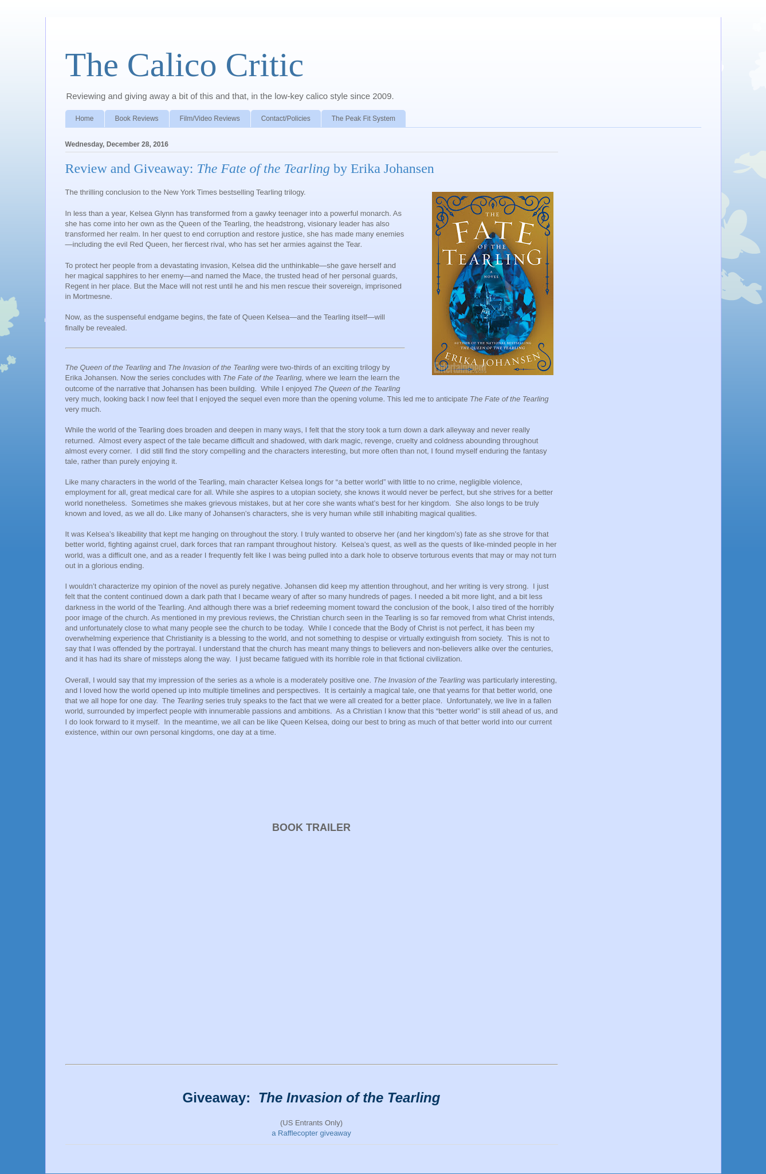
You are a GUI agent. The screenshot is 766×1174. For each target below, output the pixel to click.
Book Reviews (137, 119)
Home (85, 119)
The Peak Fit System (363, 119)
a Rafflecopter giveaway (311, 1133)
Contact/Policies (286, 119)
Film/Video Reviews (210, 119)
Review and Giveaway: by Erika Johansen (249, 168)
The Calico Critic (184, 65)
